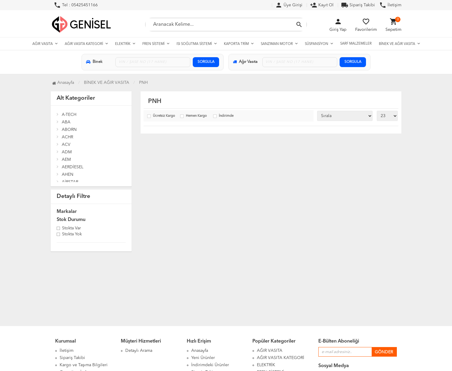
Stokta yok (72, 234)
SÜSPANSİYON (316, 44)
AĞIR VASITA (42, 44)
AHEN (67, 174)
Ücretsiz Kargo (164, 116)
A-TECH (69, 115)
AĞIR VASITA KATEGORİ (84, 44)
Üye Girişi (288, 5)
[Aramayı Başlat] (299, 24)
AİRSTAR (70, 182)
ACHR (67, 137)
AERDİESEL (72, 167)
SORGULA (206, 62)
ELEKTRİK (122, 44)
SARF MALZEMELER (356, 44)
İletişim (390, 5)
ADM (67, 152)
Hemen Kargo (196, 116)
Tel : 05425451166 (76, 5)
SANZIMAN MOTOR (277, 44)
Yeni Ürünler (203, 358)
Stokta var (71, 228)
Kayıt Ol (322, 5)
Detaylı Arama (138, 351)
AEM (66, 160)
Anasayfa (199, 351)
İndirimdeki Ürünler (210, 365)
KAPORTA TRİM (236, 44)
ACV (66, 145)
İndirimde (226, 116)
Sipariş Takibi (358, 5)
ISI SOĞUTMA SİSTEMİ (194, 44)
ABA (66, 122)
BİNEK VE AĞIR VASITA (397, 44)
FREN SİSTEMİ (153, 44)
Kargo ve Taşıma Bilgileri (84, 365)
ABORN (69, 130)
